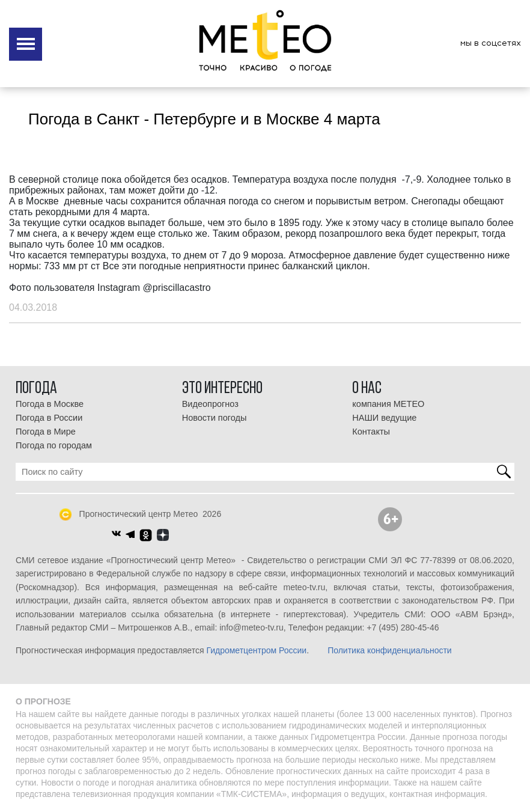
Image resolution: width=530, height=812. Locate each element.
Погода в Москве (50, 404)
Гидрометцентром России (256, 650)
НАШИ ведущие (384, 418)
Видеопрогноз (210, 404)
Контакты (371, 431)
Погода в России (49, 418)
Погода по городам (54, 445)
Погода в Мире (46, 431)
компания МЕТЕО (388, 404)
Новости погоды (214, 418)
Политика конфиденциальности (389, 650)
